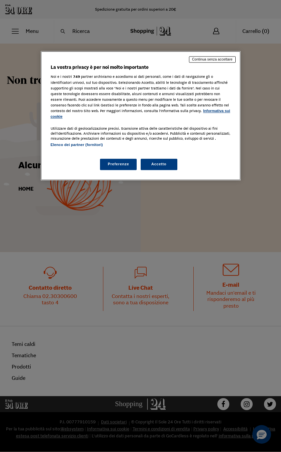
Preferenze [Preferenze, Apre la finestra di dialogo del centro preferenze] (118, 164)
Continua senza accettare (212, 59)
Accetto (159, 164)
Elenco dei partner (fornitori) (77, 145)
